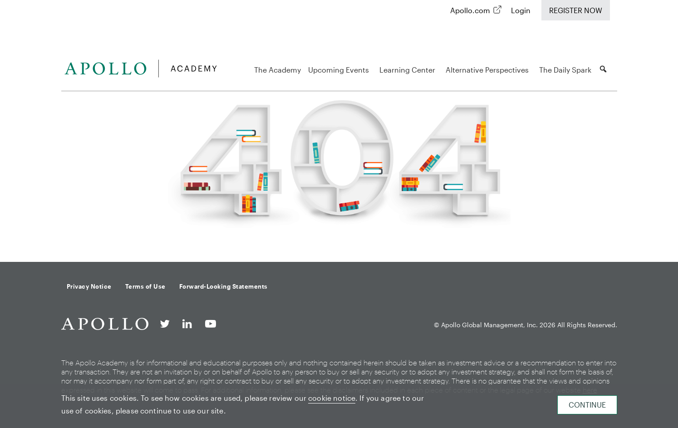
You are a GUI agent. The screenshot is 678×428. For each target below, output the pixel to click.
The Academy (277, 69)
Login (521, 10)
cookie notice (331, 398)
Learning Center (408, 69)
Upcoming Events (340, 69)
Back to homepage (339, 239)
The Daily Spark (565, 69)
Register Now (575, 10)
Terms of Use (145, 286)
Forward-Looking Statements (223, 286)
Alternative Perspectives (488, 69)
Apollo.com (470, 10)
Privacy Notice (89, 286)
